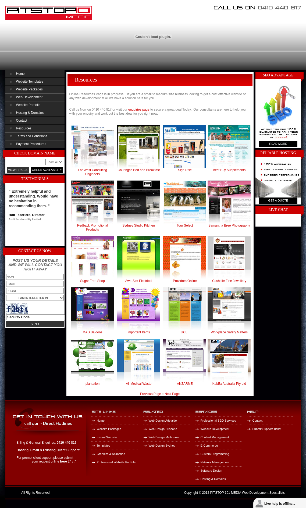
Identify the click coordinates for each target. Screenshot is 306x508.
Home (20, 74)
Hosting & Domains (30, 113)
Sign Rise (185, 170)
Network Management (215, 462)
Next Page (172, 394)
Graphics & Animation (111, 454)
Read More (278, 143)
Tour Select (185, 225)
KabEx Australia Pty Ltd (229, 384)
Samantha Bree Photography (229, 225)
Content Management (215, 437)
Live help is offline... (279, 504)
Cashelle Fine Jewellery (229, 281)
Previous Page (150, 394)
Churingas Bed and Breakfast (139, 170)
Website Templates (29, 81)
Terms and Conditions (31, 136)
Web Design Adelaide (163, 420)
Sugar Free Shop (92, 281)
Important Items (138, 332)
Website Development (215, 429)
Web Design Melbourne (164, 437)
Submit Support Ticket (267, 429)
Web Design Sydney (162, 445)
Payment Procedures (31, 144)
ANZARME (185, 384)
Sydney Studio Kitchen (138, 225)
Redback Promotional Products (92, 227)
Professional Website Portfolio (116, 462)
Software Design (211, 470)
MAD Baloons (92, 332)
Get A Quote (278, 200)
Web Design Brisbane (163, 429)
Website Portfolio (28, 105)
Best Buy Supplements (229, 170)
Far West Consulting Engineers (92, 172)
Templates (103, 445)
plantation (92, 384)
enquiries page (139, 109)
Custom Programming (215, 454)
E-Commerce (209, 445)
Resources (23, 128)
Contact (21, 120)
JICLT (185, 332)
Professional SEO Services (218, 420)
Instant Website (107, 437)
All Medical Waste (138, 384)
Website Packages (29, 89)
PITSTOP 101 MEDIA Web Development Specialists (247, 493)
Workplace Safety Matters (229, 332)
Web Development (29, 97)
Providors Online (185, 281)
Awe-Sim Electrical (138, 281)
